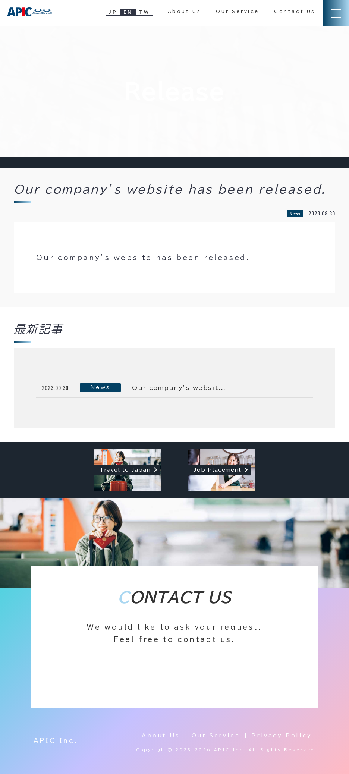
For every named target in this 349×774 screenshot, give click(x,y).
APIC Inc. (56, 741)
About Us (184, 11)
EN (128, 12)
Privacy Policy (281, 735)
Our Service (237, 11)
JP (113, 12)
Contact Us (294, 11)
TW (144, 12)
